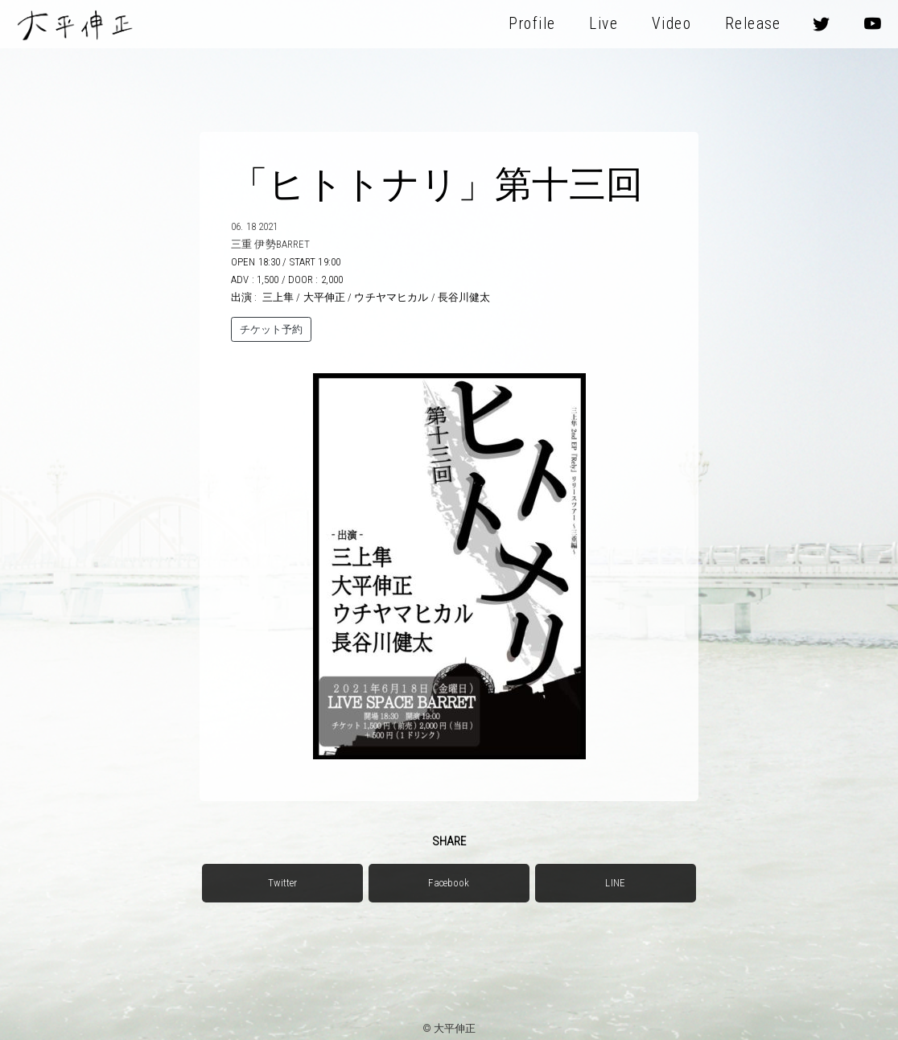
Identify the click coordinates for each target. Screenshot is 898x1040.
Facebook (448, 883)
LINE (615, 883)
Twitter (282, 883)
